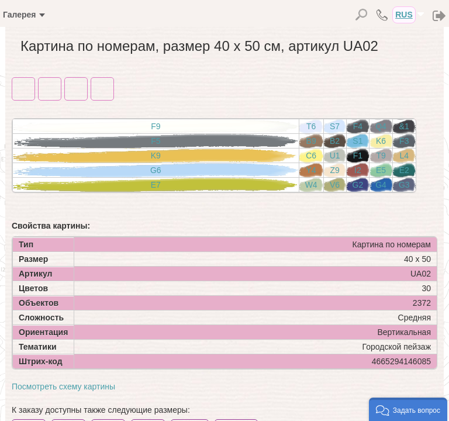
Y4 (311, 170)
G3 (404, 184)
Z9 (334, 170)
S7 (335, 126)
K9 (156, 155)
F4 (357, 126)
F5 (155, 141)
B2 (335, 141)
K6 (381, 141)
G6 (155, 170)
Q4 (380, 126)
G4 (380, 184)
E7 (156, 184)
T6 (311, 126)
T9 (380, 155)
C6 (311, 155)
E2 (404, 170)
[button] (408, 409)
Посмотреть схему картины (63, 386)
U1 (335, 155)
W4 (311, 184)
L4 (404, 155)
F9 (155, 126)
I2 (357, 170)
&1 (404, 126)
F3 (404, 141)
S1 (357, 141)
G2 (358, 184)
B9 (311, 141)
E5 (381, 170)
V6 (335, 184)
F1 (357, 155)
